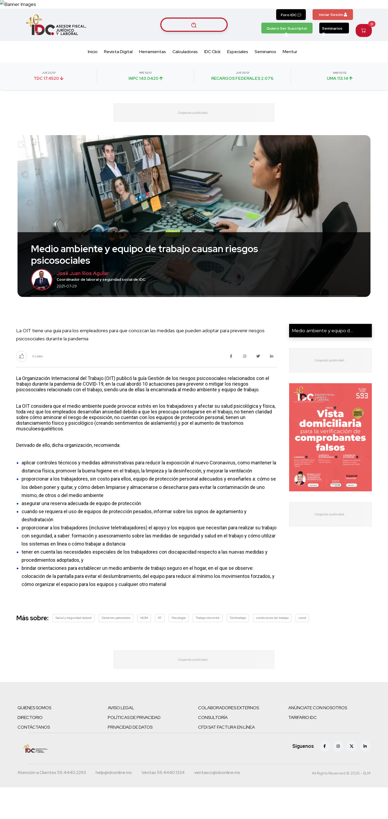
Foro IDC (291, 33)
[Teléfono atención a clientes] (52, 804)
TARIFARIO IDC (302, 749)
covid (302, 643)
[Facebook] (324, 777)
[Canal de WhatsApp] (355, 13)
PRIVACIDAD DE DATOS (130, 759)
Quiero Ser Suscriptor (286, 48)
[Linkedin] (365, 777)
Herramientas (152, 71)
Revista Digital (118, 71)
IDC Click (212, 71)
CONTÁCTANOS (34, 759)
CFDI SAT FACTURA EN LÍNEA (226, 759)
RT (160, 643)
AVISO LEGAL (121, 739)
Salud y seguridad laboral (74, 643)
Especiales (237, 71)
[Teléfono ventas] (163, 804)
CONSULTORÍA (213, 749)
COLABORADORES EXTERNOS (228, 739)
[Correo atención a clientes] (114, 804)
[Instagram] (338, 777)
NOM (144, 643)
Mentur (290, 71)
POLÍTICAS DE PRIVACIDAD (134, 749)
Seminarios (332, 48)
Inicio (93, 71)
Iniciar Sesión (333, 33)
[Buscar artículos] (194, 44)
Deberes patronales (116, 643)
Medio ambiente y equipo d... (322, 355)
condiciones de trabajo (272, 643)
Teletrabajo (238, 643)
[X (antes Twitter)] (351, 777)
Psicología (179, 643)
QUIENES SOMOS (34, 739)
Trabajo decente (208, 643)
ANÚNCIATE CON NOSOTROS (317, 739)
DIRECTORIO (30, 749)
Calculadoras (185, 71)
